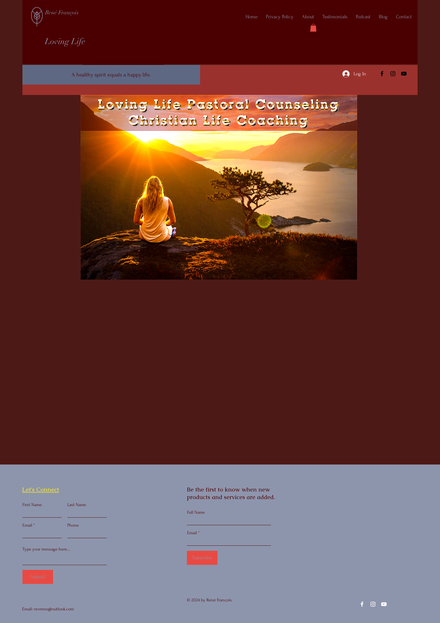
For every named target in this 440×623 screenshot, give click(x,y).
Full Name (196, 512)
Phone (73, 525)
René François (62, 12)
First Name (32, 504)
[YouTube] (403, 73)
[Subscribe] (202, 558)
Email (27, 525)
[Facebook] (382, 73)
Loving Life (65, 41)
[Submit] (37, 577)
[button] (313, 27)
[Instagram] (392, 73)
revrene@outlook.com (54, 608)
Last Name (76, 504)
